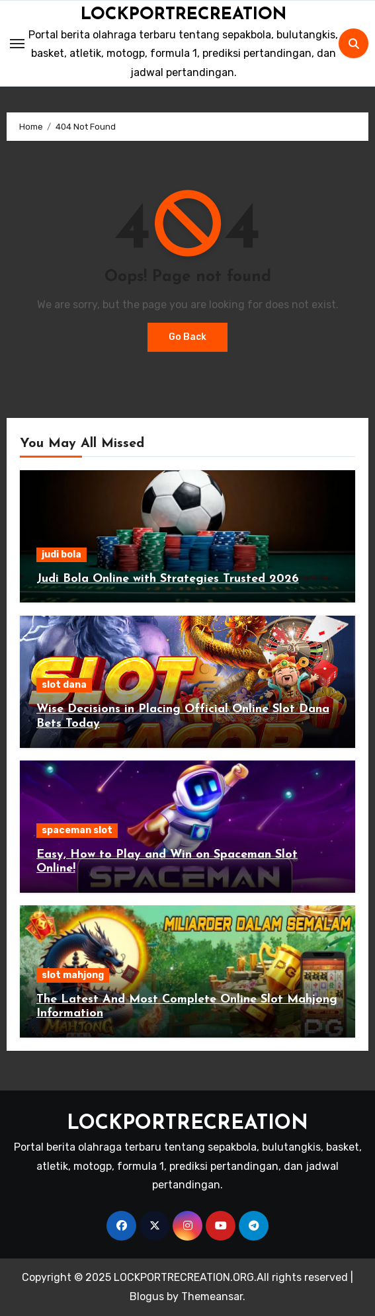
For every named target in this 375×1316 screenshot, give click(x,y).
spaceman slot (77, 830)
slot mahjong (73, 975)
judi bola (61, 554)
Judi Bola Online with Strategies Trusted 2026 (167, 579)
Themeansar (212, 1296)
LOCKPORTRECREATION (183, 15)
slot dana (64, 684)
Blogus (147, 1296)
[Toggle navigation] (17, 44)
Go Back (187, 337)
